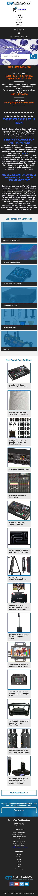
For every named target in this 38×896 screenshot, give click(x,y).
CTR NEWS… (25, 153)
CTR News (19, 17)
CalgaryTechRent (19, 823)
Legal (19, 866)
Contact (19, 25)
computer (10, 163)
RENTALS (19, 29)
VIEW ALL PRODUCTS (19, 793)
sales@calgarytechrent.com (19, 102)
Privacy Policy (19, 869)
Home (19, 15)
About (19, 20)
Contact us (19, 810)
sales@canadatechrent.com (19, 847)
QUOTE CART (19, 10)
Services (19, 22)
